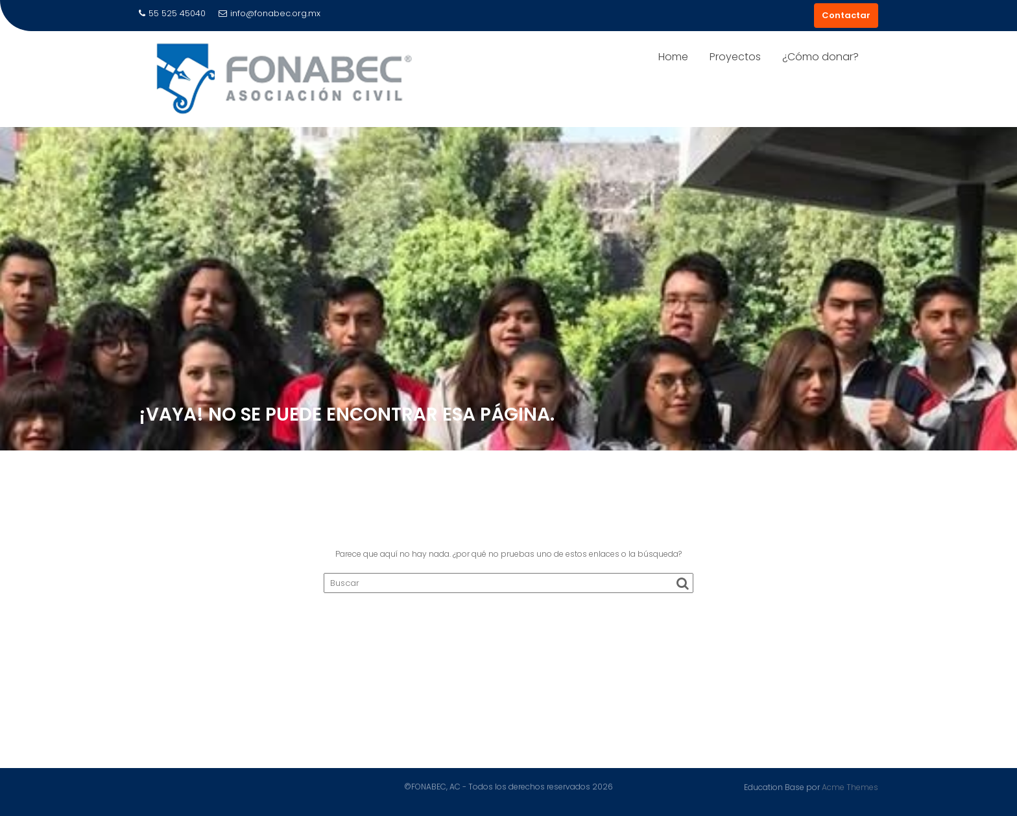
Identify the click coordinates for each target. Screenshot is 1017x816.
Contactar (846, 15)
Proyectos (735, 56)
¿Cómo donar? (820, 56)
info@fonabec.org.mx (269, 13)
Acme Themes (850, 786)
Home (673, 56)
